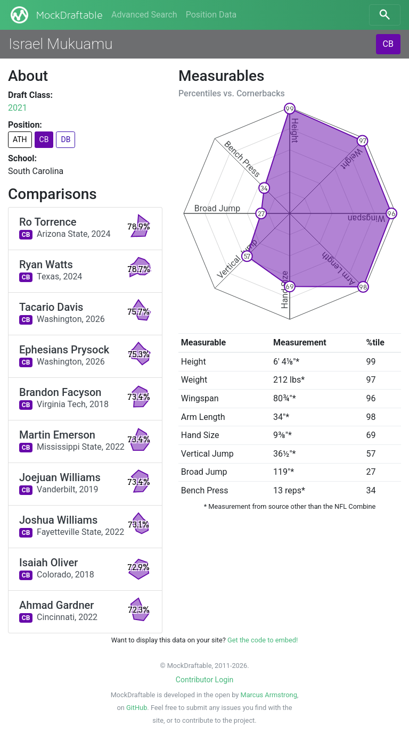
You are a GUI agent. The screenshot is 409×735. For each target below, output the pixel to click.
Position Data (211, 15)
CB (388, 44)
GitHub (136, 708)
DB (65, 139)
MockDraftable (56, 15)
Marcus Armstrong (268, 695)
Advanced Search (144, 15)
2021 (17, 108)
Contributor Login (204, 679)
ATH (20, 139)
